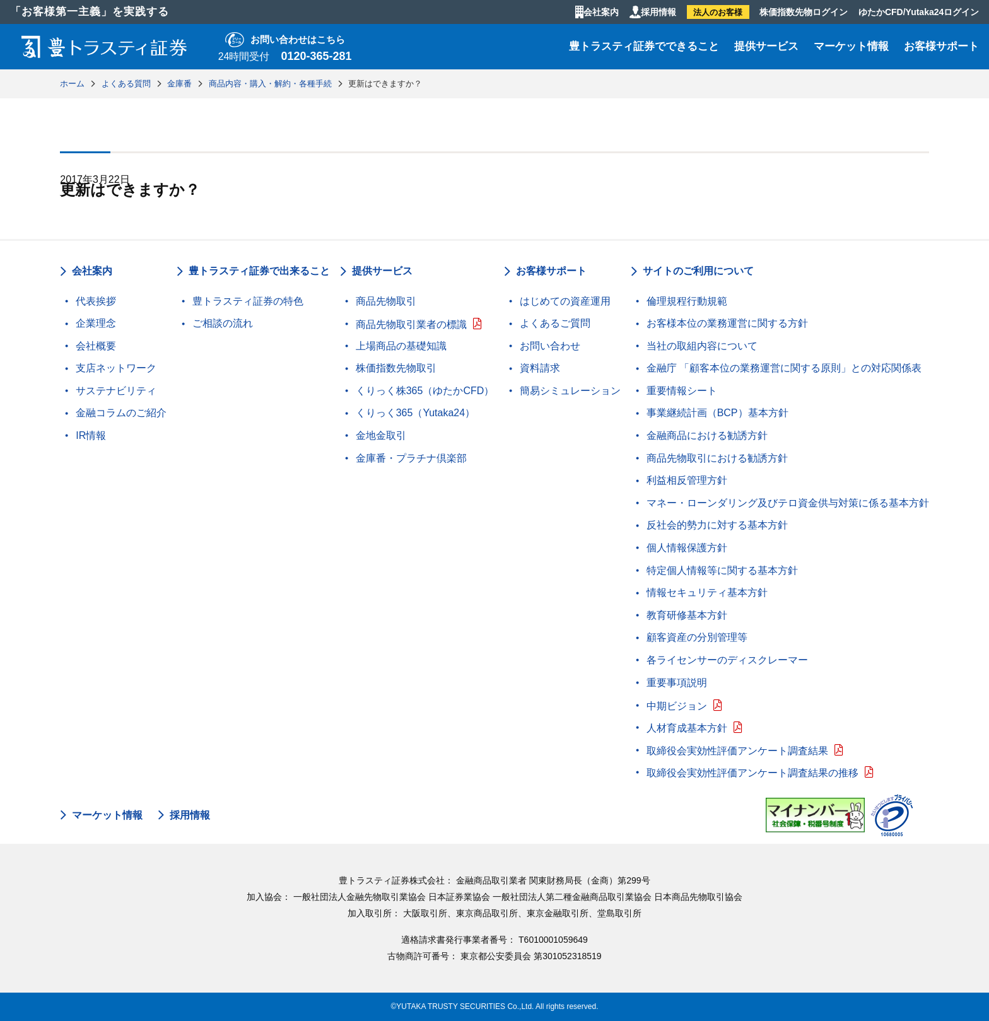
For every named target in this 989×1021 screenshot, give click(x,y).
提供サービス (766, 46)
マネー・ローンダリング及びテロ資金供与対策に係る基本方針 (788, 503)
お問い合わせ (550, 346)
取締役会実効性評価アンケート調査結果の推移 (752, 772)
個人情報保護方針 (687, 547)
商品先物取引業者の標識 (411, 324)
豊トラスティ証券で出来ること (259, 270)
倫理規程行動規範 (687, 301)
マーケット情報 (851, 46)
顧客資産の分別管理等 (697, 637)
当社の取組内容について (702, 346)
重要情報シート (682, 390)
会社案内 (601, 12)
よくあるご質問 (555, 323)
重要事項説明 (677, 682)
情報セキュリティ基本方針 (707, 592)
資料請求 (540, 368)
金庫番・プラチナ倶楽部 (411, 458)
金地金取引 (381, 435)
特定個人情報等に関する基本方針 (722, 570)
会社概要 (96, 346)
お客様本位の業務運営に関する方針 (727, 323)
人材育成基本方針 (687, 728)
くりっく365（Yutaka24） (415, 412)
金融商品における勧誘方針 (707, 435)
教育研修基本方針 (687, 615)
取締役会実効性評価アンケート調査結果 (737, 750)
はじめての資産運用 (565, 301)
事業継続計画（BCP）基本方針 (717, 412)
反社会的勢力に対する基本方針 (717, 525)
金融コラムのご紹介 (121, 412)
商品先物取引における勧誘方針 (717, 458)
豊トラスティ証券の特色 (247, 301)
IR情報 (91, 435)
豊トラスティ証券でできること (644, 46)
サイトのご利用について (698, 270)
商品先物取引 (386, 301)
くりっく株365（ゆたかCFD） (425, 390)
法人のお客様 (717, 12)
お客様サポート (941, 46)
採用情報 (658, 12)
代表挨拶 (96, 301)
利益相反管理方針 (687, 480)
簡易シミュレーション (570, 390)
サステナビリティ (116, 390)
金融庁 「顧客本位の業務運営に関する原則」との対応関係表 (784, 368)
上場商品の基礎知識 (401, 346)
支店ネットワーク (116, 368)
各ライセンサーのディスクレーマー (727, 660)
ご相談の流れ (222, 323)
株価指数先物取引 (396, 368)
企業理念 (96, 323)
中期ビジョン (677, 706)
